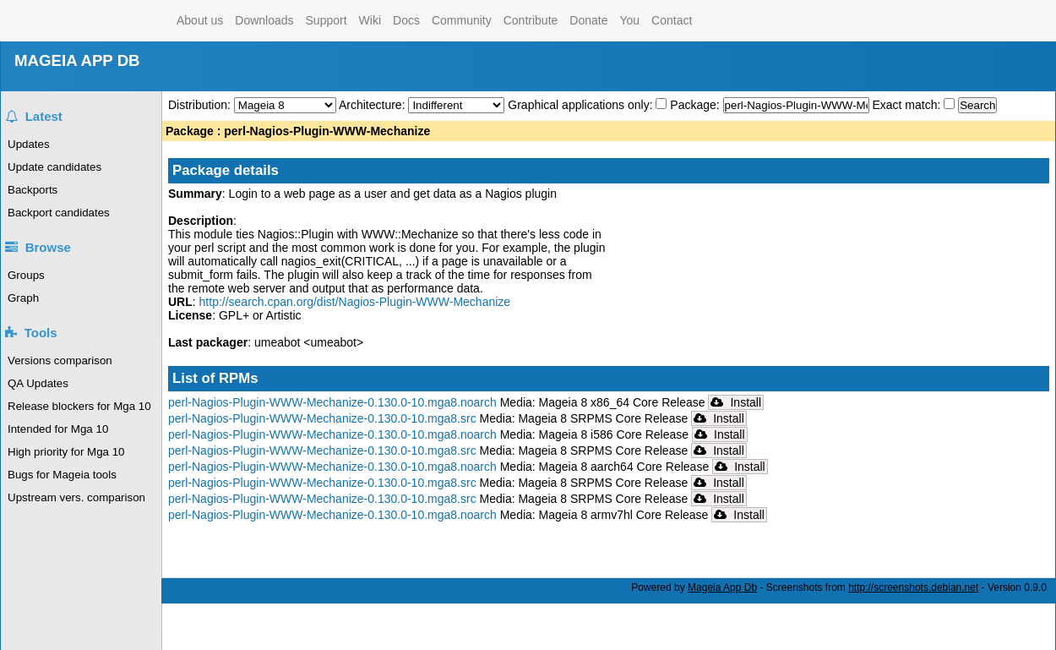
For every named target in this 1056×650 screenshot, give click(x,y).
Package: (696, 105)
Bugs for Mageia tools (62, 474)
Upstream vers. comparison (76, 497)
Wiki (370, 20)
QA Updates (38, 383)
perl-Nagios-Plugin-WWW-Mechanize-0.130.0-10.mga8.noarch (332, 402)
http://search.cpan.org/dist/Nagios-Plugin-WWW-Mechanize (355, 302)
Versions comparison (60, 360)
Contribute (531, 20)
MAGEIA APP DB (77, 60)
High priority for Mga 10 (66, 451)
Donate (588, 20)
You (629, 20)
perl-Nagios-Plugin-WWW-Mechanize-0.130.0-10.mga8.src (322, 418)
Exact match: (908, 105)
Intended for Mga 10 (58, 429)
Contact (671, 20)
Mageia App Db (722, 587)
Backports (32, 189)
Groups (26, 275)
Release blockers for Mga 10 (79, 406)
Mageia (102, 20)
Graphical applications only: (580, 105)
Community (462, 20)
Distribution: (201, 105)
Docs (406, 20)
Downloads (264, 20)
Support (326, 20)
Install (735, 402)
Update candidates (54, 167)
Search (977, 105)
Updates (29, 144)
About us (200, 20)
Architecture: (373, 105)
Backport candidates (59, 212)
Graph (23, 298)
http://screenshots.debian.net (913, 587)
